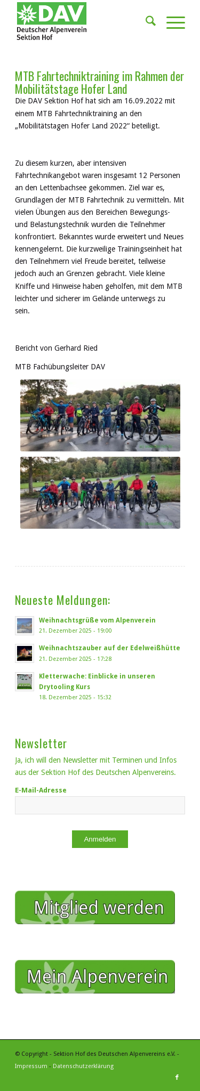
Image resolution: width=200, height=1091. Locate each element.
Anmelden (100, 839)
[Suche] (145, 21)
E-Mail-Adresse (41, 790)
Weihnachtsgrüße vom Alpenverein (97, 620)
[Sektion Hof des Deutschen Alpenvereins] (83, 21)
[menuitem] (145, 21)
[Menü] (170, 21)
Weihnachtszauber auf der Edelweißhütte (109, 648)
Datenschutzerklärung (83, 1066)
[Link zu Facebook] (177, 1078)
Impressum (31, 1066)
